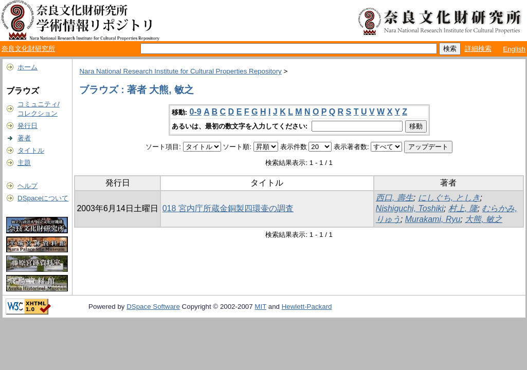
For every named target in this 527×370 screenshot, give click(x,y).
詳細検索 (478, 48)
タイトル (30, 150)
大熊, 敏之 (483, 219)
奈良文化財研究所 (28, 48)
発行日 (27, 126)
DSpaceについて (42, 198)
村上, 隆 (463, 208)
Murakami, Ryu (433, 219)
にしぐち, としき (449, 197)
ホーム (27, 67)
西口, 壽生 (394, 197)
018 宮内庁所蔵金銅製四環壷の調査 (228, 208)
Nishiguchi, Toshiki (410, 208)
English (514, 49)
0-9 (196, 111)
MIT (260, 306)
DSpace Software (153, 306)
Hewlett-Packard (307, 306)
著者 (24, 138)
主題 (24, 162)
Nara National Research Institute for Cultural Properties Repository (180, 71)
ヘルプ (27, 186)
